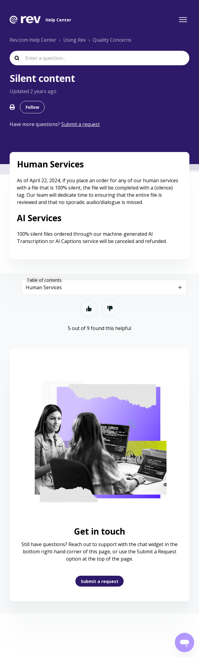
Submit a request (99, 581)
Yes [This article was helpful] (89, 308)
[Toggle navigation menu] (183, 20)
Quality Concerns (112, 40)
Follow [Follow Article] (32, 107)
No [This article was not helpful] (110, 308)
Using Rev (74, 40)
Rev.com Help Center (33, 40)
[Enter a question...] (99, 58)
